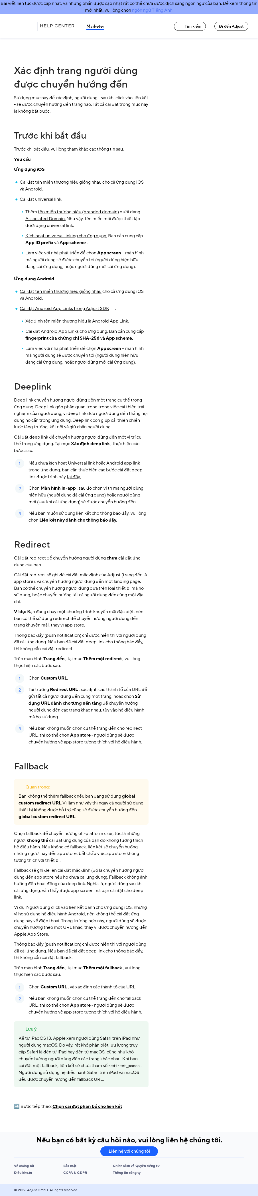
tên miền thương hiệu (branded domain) (78, 212)
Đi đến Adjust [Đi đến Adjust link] (231, 26)
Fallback (31, 767)
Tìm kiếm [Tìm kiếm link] (189, 26)
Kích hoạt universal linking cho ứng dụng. (66, 236)
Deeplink (32, 387)
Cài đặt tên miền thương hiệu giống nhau (60, 182)
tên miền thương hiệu (65, 321)
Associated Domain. (45, 219)
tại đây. (74, 477)
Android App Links (60, 331)
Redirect (32, 545)
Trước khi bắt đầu (50, 136)
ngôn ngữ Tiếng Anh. (152, 10)
